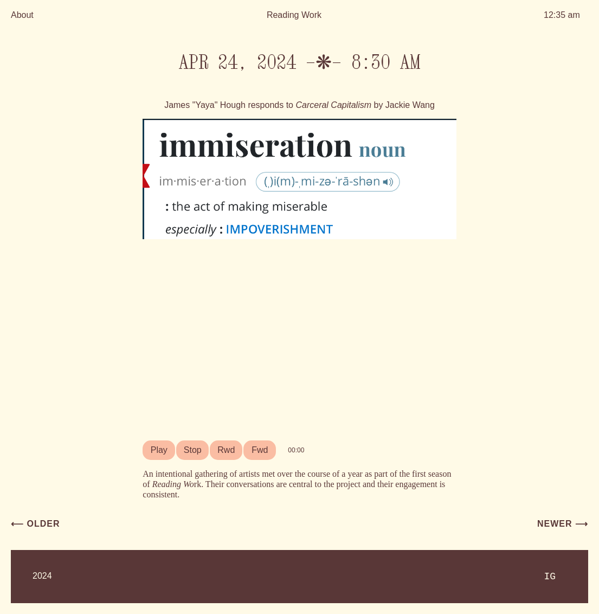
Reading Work (294, 15)
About (22, 15)
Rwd (226, 450)
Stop (193, 450)
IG (550, 576)
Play (159, 450)
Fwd (260, 450)
